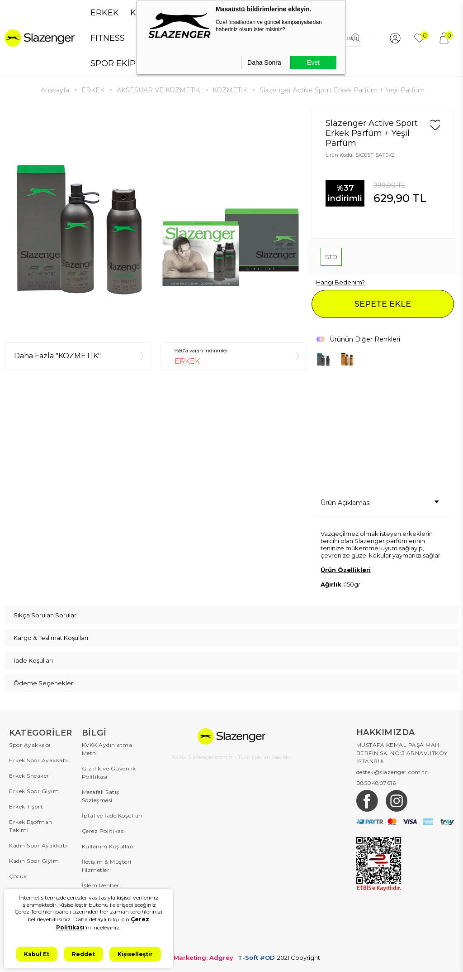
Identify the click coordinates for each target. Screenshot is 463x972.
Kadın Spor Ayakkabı (38, 845)
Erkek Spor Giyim (34, 791)
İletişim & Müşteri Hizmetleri (107, 865)
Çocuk (18, 876)
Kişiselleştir (135, 954)
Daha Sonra (264, 62)
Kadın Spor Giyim (34, 860)
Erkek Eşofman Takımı (30, 825)
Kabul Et (36, 954)
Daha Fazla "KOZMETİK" (57, 355)
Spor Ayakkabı (30, 744)
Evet (313, 62)
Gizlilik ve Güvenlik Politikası (109, 772)
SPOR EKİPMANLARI (132, 63)
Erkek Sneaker (29, 775)
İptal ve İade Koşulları (112, 815)
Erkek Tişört (26, 806)
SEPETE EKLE (382, 304)
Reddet (83, 954)
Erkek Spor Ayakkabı (38, 760)
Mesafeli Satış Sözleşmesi (100, 796)
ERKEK (104, 13)
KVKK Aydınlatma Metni (107, 748)
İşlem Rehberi (101, 885)
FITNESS (107, 38)
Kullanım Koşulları (108, 846)
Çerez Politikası (103, 831)
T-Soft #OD (256, 958)
